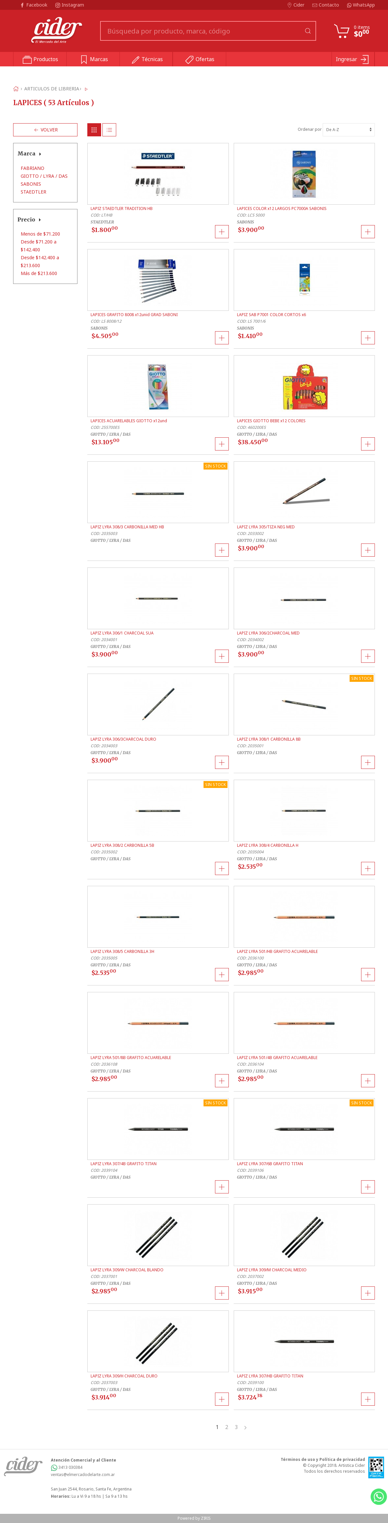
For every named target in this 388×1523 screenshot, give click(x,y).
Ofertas (199, 60)
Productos (40, 60)
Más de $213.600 (39, 273)
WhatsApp (361, 5)
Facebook (34, 5)
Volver (45, 130)
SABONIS (31, 184)
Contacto (326, 5)
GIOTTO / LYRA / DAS (44, 176)
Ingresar (353, 60)
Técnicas (146, 60)
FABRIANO (32, 168)
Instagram (69, 5)
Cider (296, 5)
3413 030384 (66, 1467)
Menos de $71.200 (40, 234)
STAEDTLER (33, 192)
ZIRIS (206, 1518)
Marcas (93, 60)
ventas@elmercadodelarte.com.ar (83, 1474)
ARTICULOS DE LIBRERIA (51, 88)
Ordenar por (336, 129)
